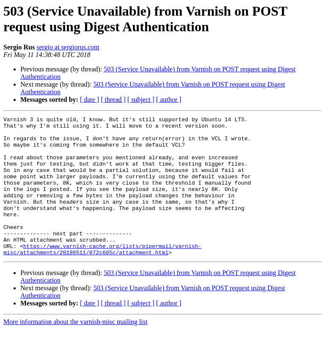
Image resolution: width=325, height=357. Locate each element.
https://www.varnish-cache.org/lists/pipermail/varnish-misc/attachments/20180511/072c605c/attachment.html (102, 276)
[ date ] (89, 99)
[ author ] (169, 99)
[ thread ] (113, 99)
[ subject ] (140, 99)
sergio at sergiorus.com (67, 47)
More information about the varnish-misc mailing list (75, 349)
